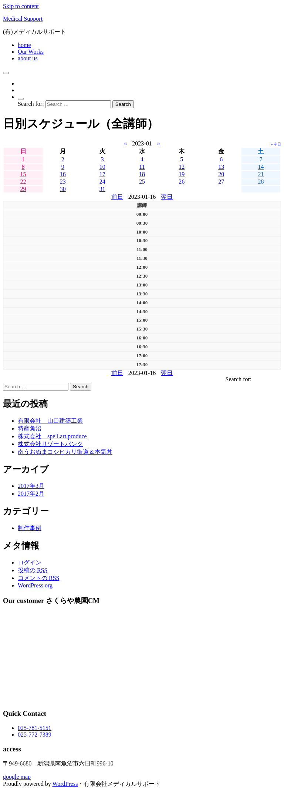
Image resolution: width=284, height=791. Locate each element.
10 (102, 167)
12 (182, 167)
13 (221, 167)
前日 (117, 197)
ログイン (29, 562)
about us (28, 58)
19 (182, 174)
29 (23, 189)
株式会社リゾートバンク (50, 444)
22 (23, 181)
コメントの (38, 578)
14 (261, 167)
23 (63, 181)
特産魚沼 (29, 428)
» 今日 (276, 144)
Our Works (31, 51)
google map (17, 777)
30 (63, 189)
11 (142, 167)
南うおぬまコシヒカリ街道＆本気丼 (65, 452)
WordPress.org (35, 585)
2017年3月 (31, 486)
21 (261, 174)
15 (23, 174)
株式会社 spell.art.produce (52, 436)
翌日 (167, 197)
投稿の (32, 570)
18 (142, 174)
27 (221, 181)
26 (182, 181)
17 (102, 174)
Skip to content (21, 6)
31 (102, 189)
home (24, 45)
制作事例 (29, 528)
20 (221, 174)
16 (63, 174)
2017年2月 (31, 493)
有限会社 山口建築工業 (50, 421)
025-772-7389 (34, 734)
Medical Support (23, 19)
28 (261, 181)
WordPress (65, 784)
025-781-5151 (34, 728)
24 (102, 181)
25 (142, 181)
